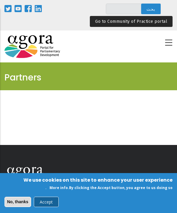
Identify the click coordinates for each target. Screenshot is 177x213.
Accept (46, 203)
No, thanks (17, 202)
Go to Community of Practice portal (131, 21)
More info (59, 188)
